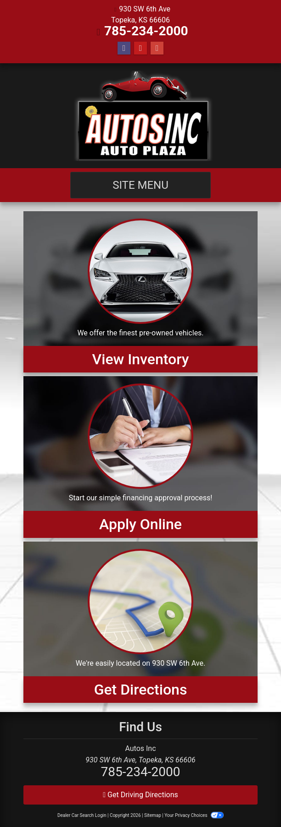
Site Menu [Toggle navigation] (140, 185)
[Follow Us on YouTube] (140, 48)
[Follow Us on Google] (157, 48)
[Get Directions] (140, 622)
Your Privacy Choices (194, 815)
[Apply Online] (140, 456)
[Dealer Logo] (140, 116)
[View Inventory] (140, 291)
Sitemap (152, 815)
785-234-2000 (146, 30)
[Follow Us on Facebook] (124, 48)
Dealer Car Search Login (82, 815)
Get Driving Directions (140, 794)
